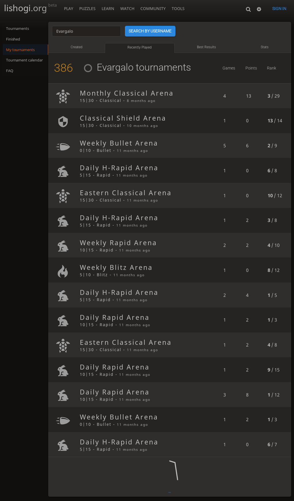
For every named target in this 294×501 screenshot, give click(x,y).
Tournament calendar (27, 61)
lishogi (30, 8)
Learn (108, 8)
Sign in (279, 8)
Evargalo (112, 67)
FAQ (10, 72)
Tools (178, 8)
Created (81, 47)
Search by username (155, 31)
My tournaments (22, 50)
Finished (14, 39)
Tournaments (19, 29)
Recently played (143, 47)
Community (153, 8)
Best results (208, 47)
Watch (127, 8)
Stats (265, 47)
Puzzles (87, 8)
